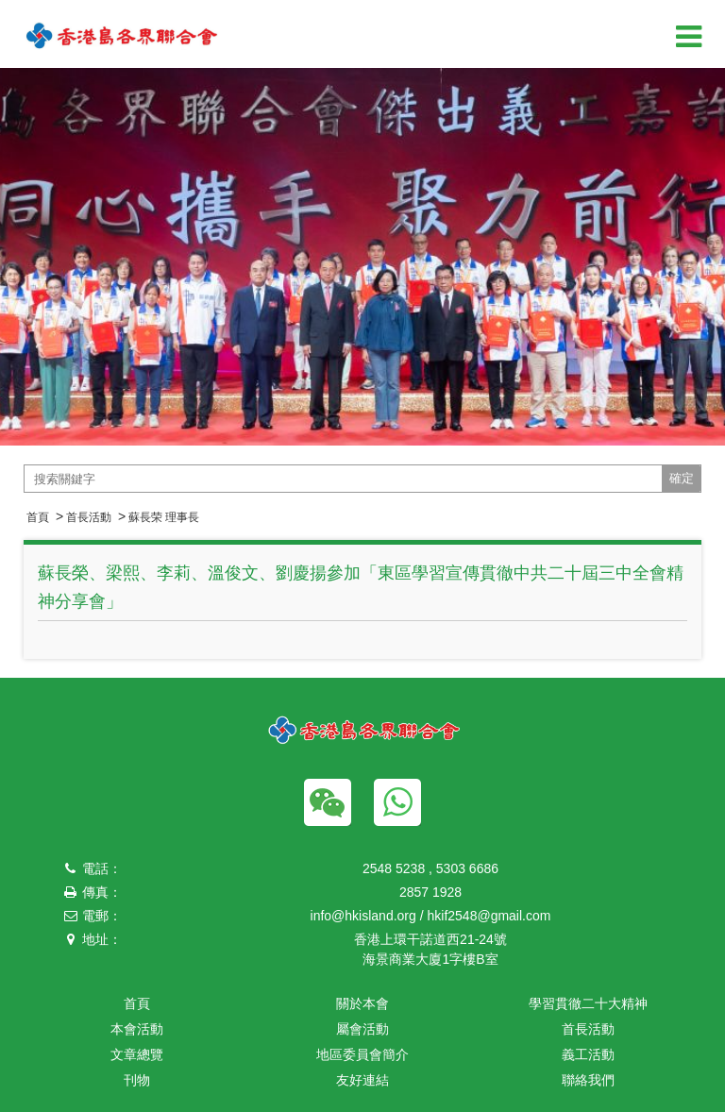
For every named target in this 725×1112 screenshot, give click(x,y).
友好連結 (362, 1079)
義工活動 (588, 1054)
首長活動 (88, 517)
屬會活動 (362, 1028)
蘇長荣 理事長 (163, 517)
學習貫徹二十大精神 (588, 1003)
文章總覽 (136, 1054)
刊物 (137, 1079)
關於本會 (362, 1003)
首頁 (37, 517)
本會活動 (136, 1028)
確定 (681, 478)
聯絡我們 (588, 1079)
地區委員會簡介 (362, 1054)
